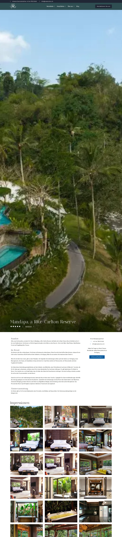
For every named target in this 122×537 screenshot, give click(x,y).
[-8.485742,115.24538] (97, 375)
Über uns (71, 6)
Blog (77, 6)
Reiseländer (51, 6)
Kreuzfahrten (61, 6)
